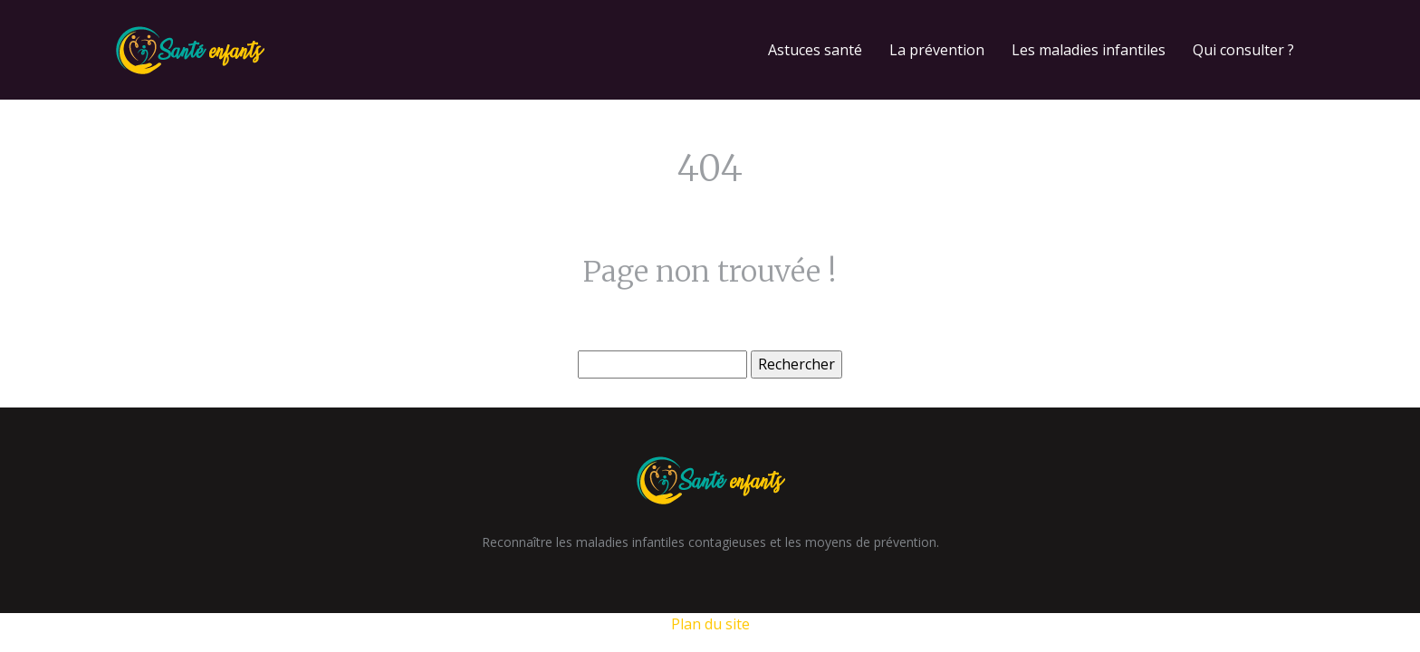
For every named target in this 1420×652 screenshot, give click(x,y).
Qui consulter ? (1243, 50)
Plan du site (710, 624)
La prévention (936, 50)
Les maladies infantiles (1089, 50)
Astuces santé (815, 50)
